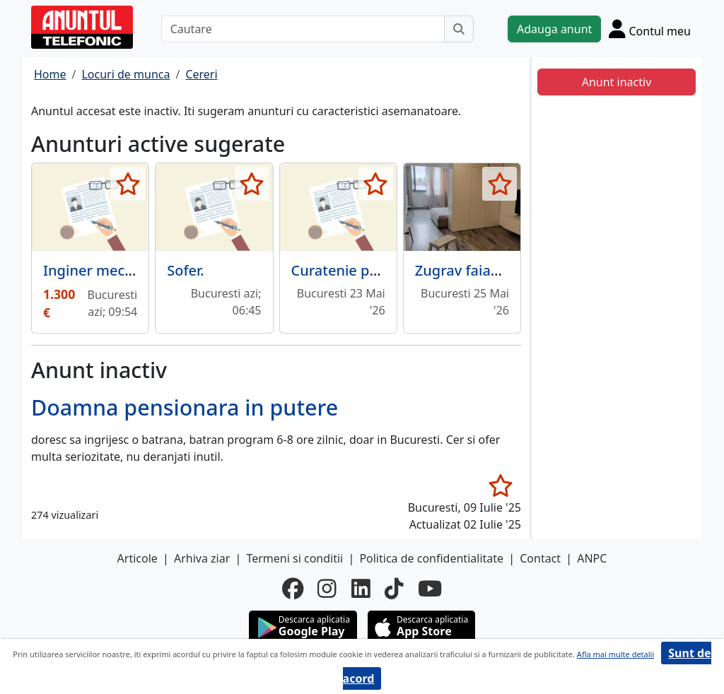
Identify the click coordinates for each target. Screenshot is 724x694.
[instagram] (327, 588)
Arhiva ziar (202, 558)
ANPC (592, 558)
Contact (540, 558)
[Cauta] (459, 29)
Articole (137, 558)
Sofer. (185, 270)
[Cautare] (303, 29)
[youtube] (430, 588)
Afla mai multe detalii (615, 654)
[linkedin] (360, 588)
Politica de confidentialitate (431, 558)
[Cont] (650, 28)
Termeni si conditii (294, 558)
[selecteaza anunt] (127, 184)
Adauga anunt (554, 29)
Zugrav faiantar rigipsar (495, 270)
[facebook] (292, 588)
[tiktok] (394, 588)
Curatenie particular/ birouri (386, 270)
